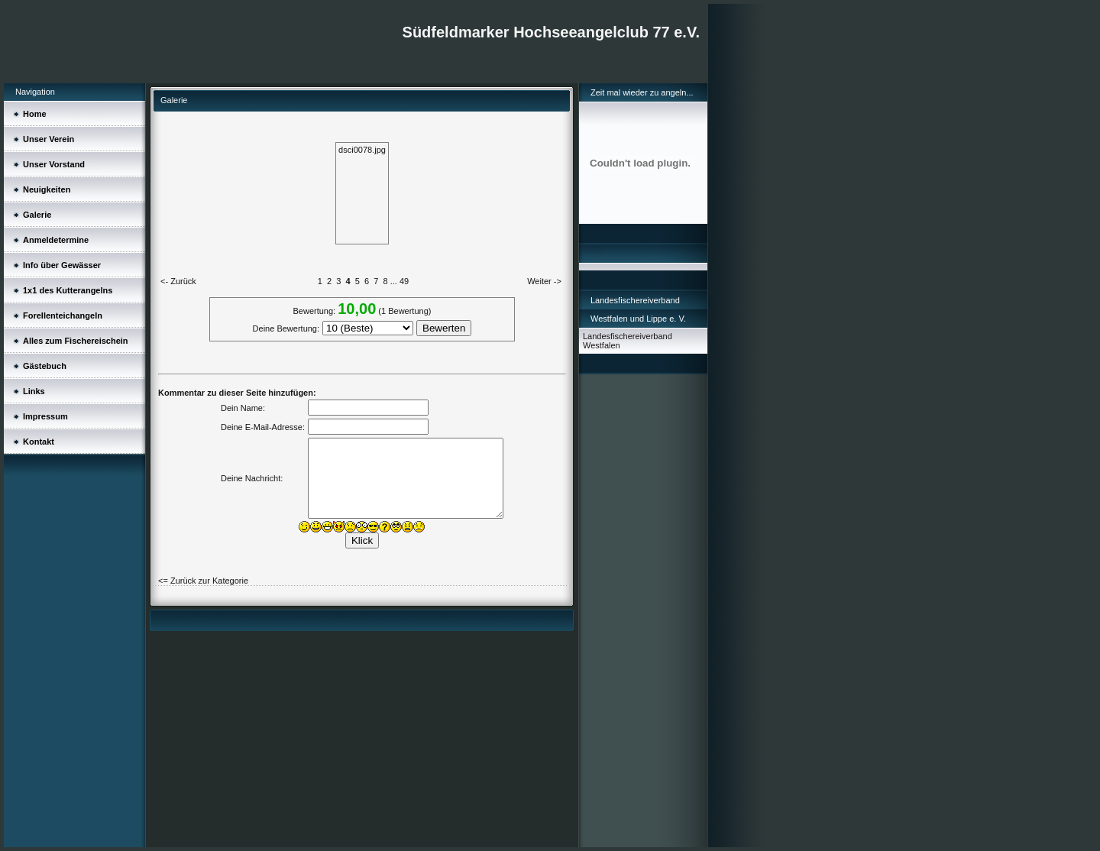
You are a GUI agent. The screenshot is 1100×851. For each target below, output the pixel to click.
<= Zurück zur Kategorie (203, 580)
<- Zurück (178, 281)
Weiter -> (544, 281)
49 (404, 281)
